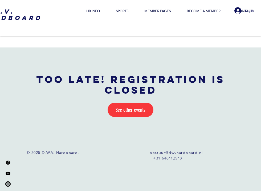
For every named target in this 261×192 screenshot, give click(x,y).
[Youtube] (8, 173)
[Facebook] (8, 162)
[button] (93, 11)
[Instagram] (8, 184)
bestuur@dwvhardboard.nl (176, 152)
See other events (130, 110)
